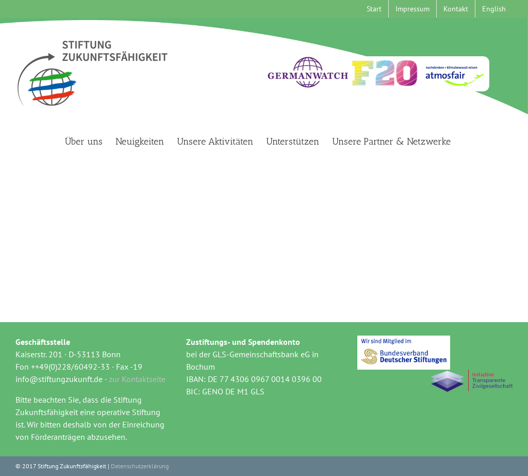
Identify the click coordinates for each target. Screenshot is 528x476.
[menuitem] (494, 9)
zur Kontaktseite (137, 379)
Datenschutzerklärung (140, 466)
